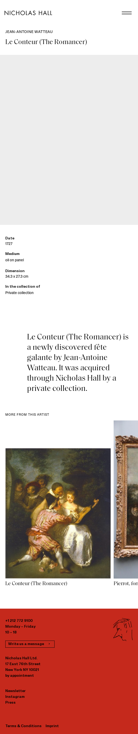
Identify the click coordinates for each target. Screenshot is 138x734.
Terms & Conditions (23, 726)
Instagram (15, 697)
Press (10, 703)
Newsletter (15, 691)
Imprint (52, 726)
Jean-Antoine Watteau (29, 32)
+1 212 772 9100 (19, 621)
